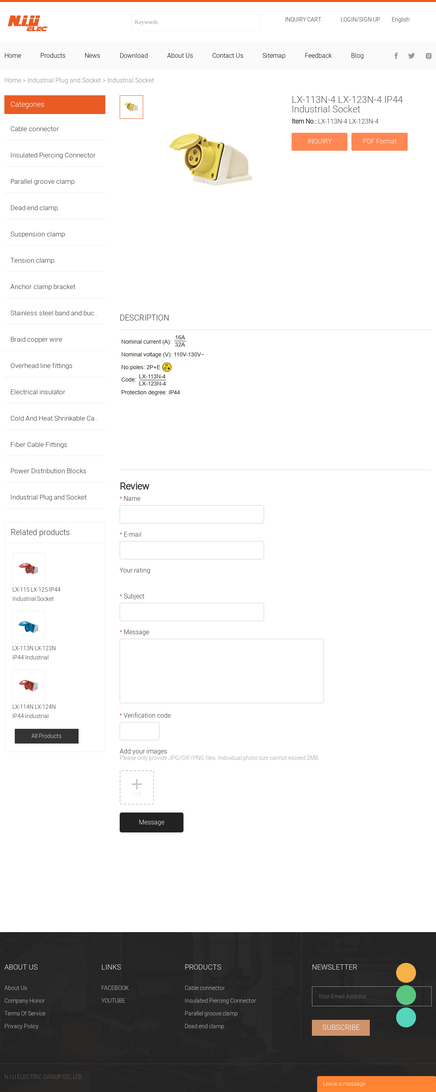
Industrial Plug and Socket (64, 80)
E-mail (131, 535)
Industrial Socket (130, 80)
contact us (227, 56)
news (92, 56)
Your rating (135, 571)
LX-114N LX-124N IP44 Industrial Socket (34, 712)
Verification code (145, 716)
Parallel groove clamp (42, 182)
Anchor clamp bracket (42, 287)
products (52, 56)
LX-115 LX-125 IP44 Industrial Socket (36, 594)
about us (180, 56)
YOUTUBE (113, 1001)
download (134, 56)
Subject (132, 597)
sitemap (274, 56)
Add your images (220, 755)
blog (357, 56)
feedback (318, 56)
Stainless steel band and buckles (58, 313)
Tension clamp (32, 261)
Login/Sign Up (360, 20)
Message (134, 633)
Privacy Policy (21, 1026)
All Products (46, 736)
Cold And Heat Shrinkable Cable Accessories (76, 418)
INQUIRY (320, 141)
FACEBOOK (115, 988)
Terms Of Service (24, 1013)
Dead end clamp (34, 208)
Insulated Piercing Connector (53, 155)
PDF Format (380, 141)
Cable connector (34, 129)
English (401, 20)
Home (12, 80)
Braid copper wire (36, 339)
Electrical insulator (37, 392)
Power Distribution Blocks (48, 471)
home (12, 56)
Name (130, 500)
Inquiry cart (303, 20)
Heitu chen (406, 1017)
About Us (15, 988)
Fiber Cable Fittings (38, 445)
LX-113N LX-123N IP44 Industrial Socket (34, 653)
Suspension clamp (37, 234)
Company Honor (24, 1001)
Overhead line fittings (41, 366)
